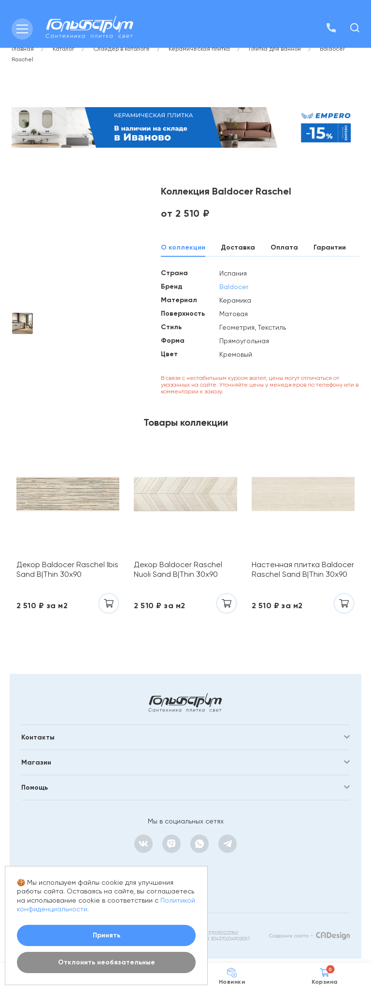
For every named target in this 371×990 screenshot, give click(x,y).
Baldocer (233, 287)
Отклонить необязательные (106, 962)
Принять (106, 935)
